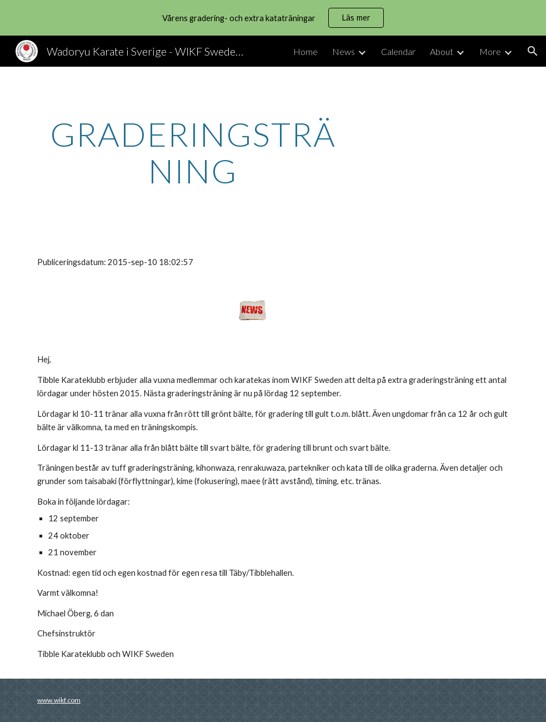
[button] (532, 51)
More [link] (490, 51)
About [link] (441, 51)
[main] (193, 152)
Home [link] (305, 51)
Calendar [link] (398, 51)
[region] (273, 18)
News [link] (343, 51)
